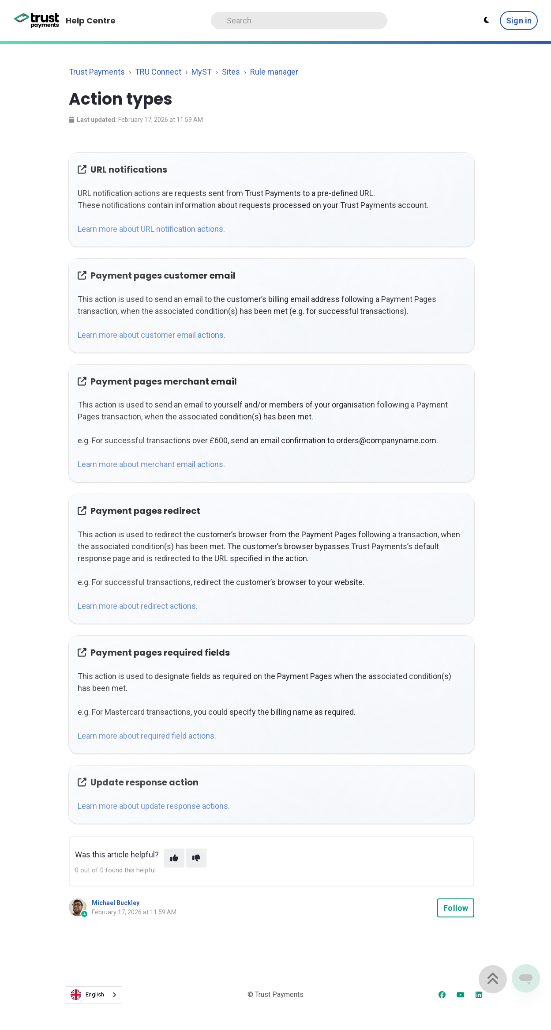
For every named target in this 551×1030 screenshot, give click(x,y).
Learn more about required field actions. (147, 735)
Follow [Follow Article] (455, 908)
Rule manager (274, 71)
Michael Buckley (115, 902)
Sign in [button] (519, 20)
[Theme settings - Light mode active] (486, 20)
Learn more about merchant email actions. (151, 464)
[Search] (299, 20)
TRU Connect (158, 71)
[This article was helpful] (174, 858)
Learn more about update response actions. (154, 806)
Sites (231, 71)
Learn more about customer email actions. (151, 335)
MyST (201, 71)
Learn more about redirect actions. (138, 606)
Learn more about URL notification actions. (151, 229)
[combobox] (94, 995)
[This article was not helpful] (196, 858)
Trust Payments (97, 71)
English (87, 994)
